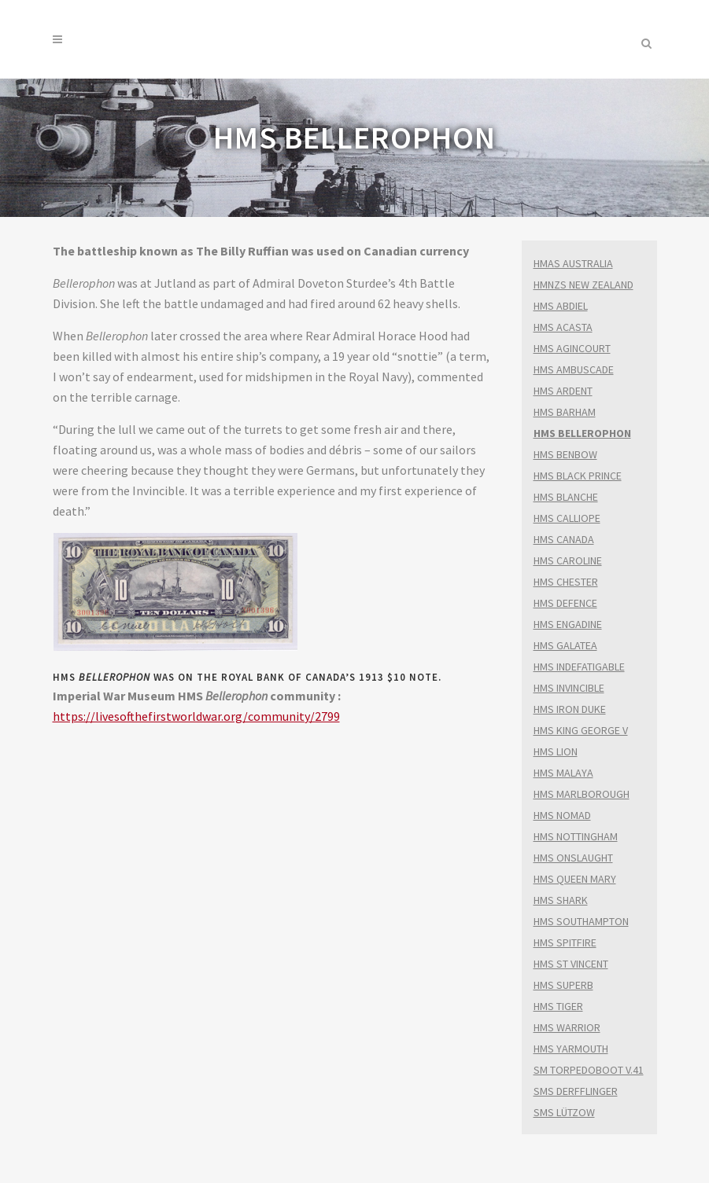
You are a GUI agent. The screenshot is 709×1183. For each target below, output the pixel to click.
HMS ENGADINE (568, 624)
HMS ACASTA (563, 327)
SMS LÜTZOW (564, 1112)
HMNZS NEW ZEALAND (583, 284)
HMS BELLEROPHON (582, 433)
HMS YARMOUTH (571, 1049)
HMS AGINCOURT (572, 348)
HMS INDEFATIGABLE (579, 666)
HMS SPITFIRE (565, 942)
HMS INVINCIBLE (569, 688)
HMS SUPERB (563, 985)
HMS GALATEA (565, 645)
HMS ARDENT (563, 391)
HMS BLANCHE (566, 497)
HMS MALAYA (563, 773)
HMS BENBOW (565, 454)
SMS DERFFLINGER (576, 1091)
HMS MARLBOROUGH (582, 794)
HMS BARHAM (565, 412)
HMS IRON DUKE (570, 709)
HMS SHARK (561, 900)
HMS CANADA (564, 539)
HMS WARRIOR (567, 1027)
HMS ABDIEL (561, 306)
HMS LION (556, 751)
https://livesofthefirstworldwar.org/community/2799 (196, 716)
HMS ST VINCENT (571, 964)
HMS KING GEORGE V (581, 730)
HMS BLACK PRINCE (578, 475)
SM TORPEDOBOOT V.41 (589, 1070)
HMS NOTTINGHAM (576, 836)
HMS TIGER (558, 1006)
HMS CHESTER (566, 582)
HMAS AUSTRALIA (573, 263)
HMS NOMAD (562, 815)
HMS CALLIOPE (567, 518)
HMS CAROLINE (568, 560)
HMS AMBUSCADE (574, 369)
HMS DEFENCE (565, 603)
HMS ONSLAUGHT (573, 858)
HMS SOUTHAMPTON (581, 921)
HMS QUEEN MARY (575, 879)
